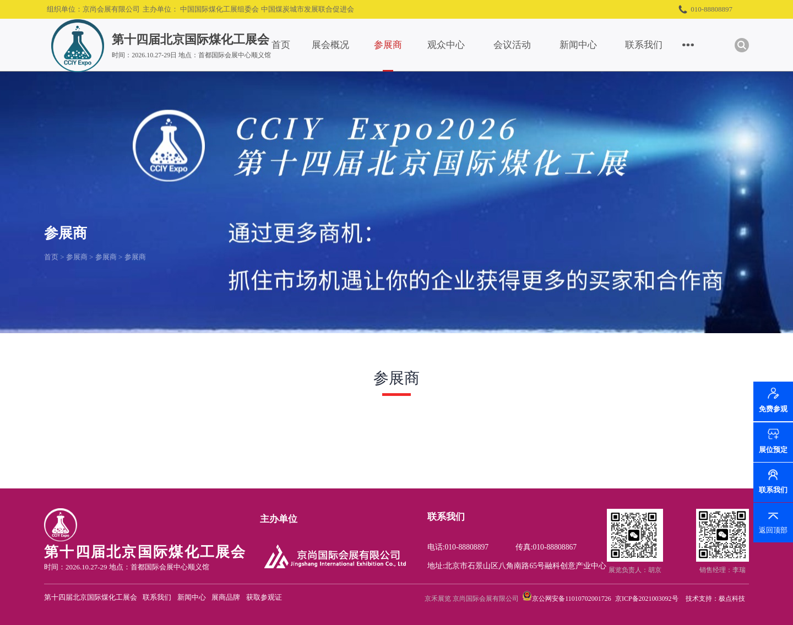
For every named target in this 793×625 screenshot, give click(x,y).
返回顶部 (773, 530)
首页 (280, 45)
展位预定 (773, 449)
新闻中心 (578, 45)
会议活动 (512, 45)
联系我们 (643, 45)
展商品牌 (225, 597)
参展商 (388, 45)
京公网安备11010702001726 (571, 598)
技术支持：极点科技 (715, 598)
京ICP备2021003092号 (646, 598)
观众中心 (446, 45)
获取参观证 (264, 597)
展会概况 (330, 45)
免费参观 (773, 409)
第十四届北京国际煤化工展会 (90, 597)
